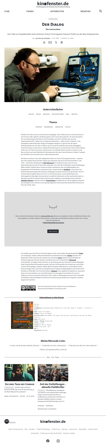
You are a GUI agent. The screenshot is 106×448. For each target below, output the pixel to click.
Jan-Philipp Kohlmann (42, 38)
